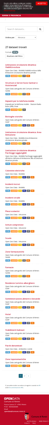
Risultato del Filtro (14, 56)
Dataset (11, 19)
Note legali (31, 421)
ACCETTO (42, 3)
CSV (20, 76)
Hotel (8, 314)
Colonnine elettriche (14, 170)
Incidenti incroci (12, 184)
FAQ (34, 423)
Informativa (9, 10)
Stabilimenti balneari (14, 330)
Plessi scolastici (12, 211)
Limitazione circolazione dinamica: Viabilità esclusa (20, 66)
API (39, 385)
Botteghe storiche (14, 116)
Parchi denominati (13, 345)
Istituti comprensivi (14, 224)
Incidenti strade (12, 197)
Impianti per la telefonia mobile (19, 101)
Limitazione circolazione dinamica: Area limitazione (23, 133)
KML (24, 125)
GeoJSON (14, 76)
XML (28, 76)
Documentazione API (16, 387)
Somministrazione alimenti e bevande (22, 298)
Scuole (8, 238)
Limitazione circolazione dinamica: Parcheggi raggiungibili (20, 151)
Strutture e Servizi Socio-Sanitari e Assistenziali (21, 84)
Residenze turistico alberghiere (20, 283)
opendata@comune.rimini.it (14, 411)
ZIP (24, 76)
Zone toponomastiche (15, 359)
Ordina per (9, 37)
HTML (8, 76)
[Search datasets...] (21, 29)
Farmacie (9, 267)
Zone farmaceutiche (14, 251)
